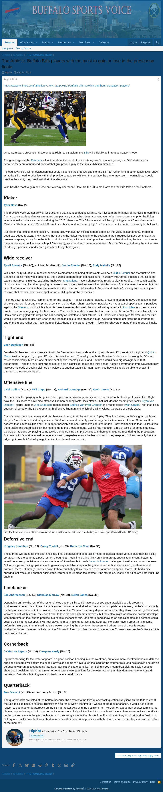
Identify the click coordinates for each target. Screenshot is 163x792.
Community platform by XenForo (81, 789)
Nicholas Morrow (48, 594)
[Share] (158, 79)
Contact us (105, 782)
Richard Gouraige (69, 389)
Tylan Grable (131, 404)
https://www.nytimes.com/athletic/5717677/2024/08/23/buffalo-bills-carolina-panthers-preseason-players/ (67, 85)
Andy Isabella (101, 265)
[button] (36, 42)
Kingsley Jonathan (16, 546)
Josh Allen (128, 307)
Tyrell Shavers (13, 265)
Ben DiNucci (12, 692)
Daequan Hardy (49, 651)
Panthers (36, 160)
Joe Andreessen (14, 594)
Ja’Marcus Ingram (15, 651)
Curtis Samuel (121, 272)
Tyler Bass (10, 205)
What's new (27, 42)
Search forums (23, 48)
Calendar (104, 42)
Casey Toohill (49, 546)
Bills (86, 152)
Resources (64, 42)
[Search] (157, 42)
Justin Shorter (71, 265)
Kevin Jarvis (101, 389)
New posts (7, 48)
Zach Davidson (13, 344)
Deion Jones (79, 594)
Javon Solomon (98, 561)
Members (84, 42)
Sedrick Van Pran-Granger (86, 404)
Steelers (23, 307)
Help (152, 782)
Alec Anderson (43, 404)
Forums (10, 42)
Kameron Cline (80, 546)
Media (46, 42)
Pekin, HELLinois (78, 731)
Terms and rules (122, 782)
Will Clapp (38, 389)
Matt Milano (70, 280)
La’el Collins (12, 389)
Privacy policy (140, 782)
